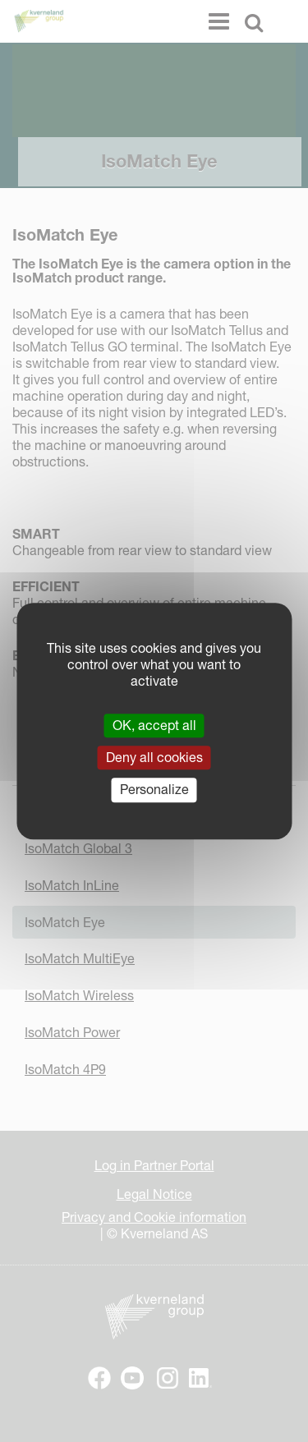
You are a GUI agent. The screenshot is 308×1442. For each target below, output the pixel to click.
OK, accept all (154, 725)
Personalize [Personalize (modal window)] (154, 790)
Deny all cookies (154, 757)
